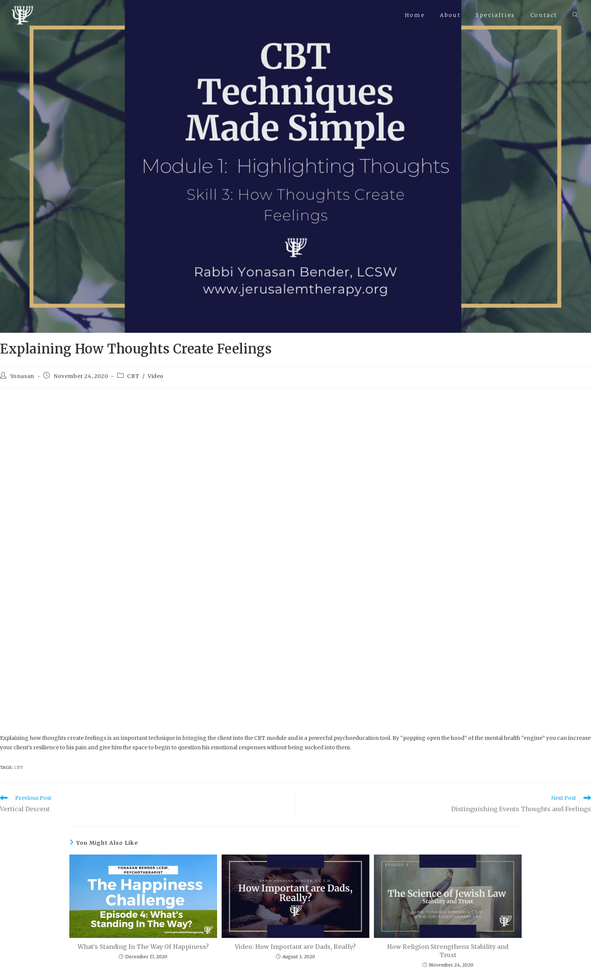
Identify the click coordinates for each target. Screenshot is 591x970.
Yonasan (22, 376)
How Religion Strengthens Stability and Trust (447, 951)
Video (156, 376)
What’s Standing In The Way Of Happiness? (143, 946)
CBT (133, 376)
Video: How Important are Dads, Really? (295, 946)
